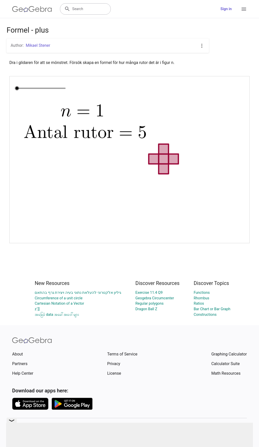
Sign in (226, 9)
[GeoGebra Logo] (32, 9)
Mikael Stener (38, 45)
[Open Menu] (244, 9)
